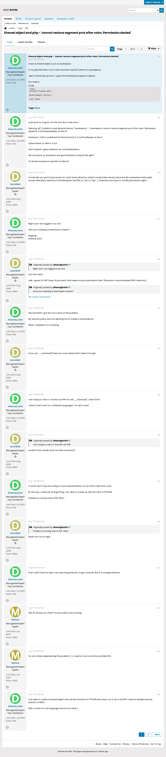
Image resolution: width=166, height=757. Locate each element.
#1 (159, 56)
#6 (158, 308)
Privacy (126, 744)
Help (105, 744)
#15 (158, 695)
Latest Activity (25, 42)
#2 (158, 117)
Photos (41, 42)
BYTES (19, 18)
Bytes (98, 744)
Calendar (35, 23)
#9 (158, 435)
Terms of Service (140, 744)
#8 (158, 395)
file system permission (39, 296)
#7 (158, 348)
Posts (10, 42)
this (72, 656)
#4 (158, 219)
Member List (23, 23)
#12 (158, 568)
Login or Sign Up (154, 2)
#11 (158, 521)
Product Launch (33, 18)
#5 (158, 259)
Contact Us (115, 744)
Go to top (156, 744)
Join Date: (11, 79)
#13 (158, 608)
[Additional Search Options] (157, 10)
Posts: (9, 82)
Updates (49, 18)
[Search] (143, 10)
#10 (158, 481)
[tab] (9, 42)
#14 (158, 651)
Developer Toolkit (65, 18)
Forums (8, 18)
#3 (158, 173)
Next (157, 734)
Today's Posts (10, 23)
